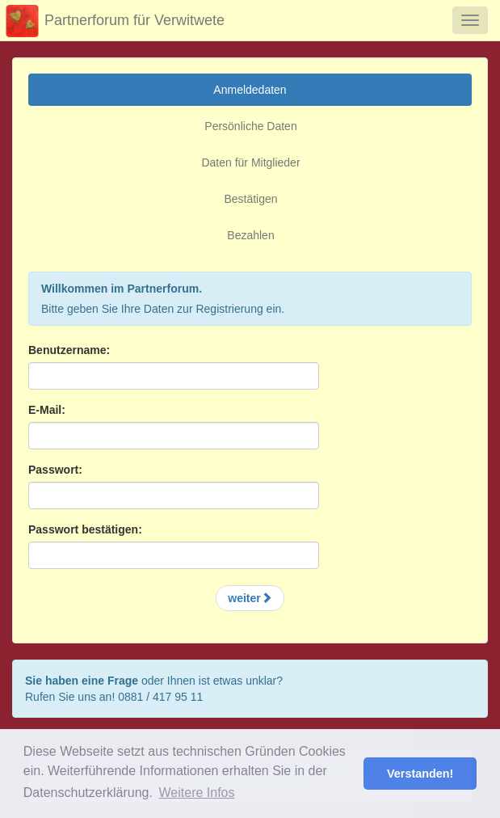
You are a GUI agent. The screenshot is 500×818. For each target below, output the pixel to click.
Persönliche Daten (250, 126)
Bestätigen (250, 198)
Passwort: (55, 469)
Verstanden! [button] (420, 773)
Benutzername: (69, 350)
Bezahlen (250, 235)
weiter (249, 598)
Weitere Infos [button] (197, 792)
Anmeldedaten (249, 89)
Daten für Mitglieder (250, 162)
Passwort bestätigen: (85, 529)
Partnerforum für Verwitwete (112, 21)
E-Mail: (46, 409)
